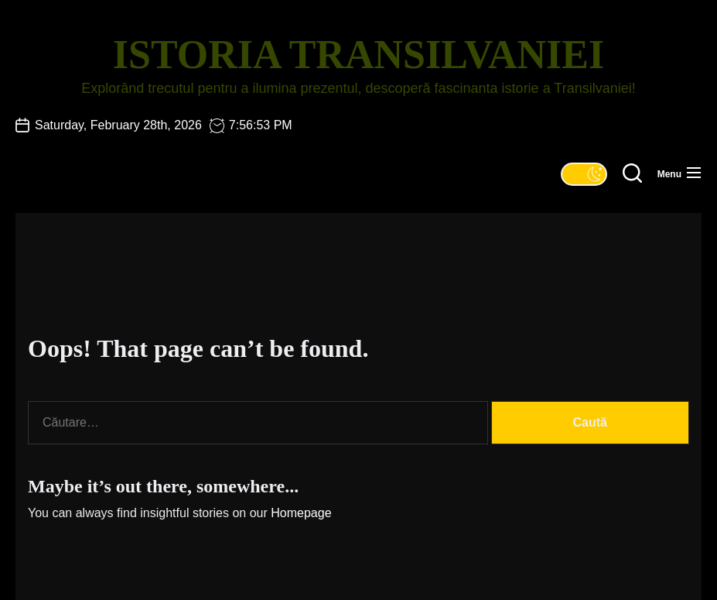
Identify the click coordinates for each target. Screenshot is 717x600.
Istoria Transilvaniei (358, 55)
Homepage (301, 512)
